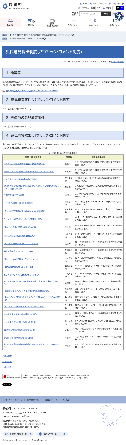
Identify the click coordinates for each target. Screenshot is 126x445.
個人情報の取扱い (33, 400)
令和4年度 (7, 367)
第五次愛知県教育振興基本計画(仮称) (20, 179)
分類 (115, 25)
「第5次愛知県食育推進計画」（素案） (19, 267)
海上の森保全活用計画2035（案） (18, 251)
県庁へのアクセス (50, 434)
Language (116, 3)
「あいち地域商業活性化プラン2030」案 (21, 259)
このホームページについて (12, 400)
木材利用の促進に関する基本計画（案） (20, 322)
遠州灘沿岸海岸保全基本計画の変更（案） (21, 314)
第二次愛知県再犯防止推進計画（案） (19, 236)
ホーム (12, 35)
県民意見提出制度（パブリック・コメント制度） (26, 38)
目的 (73, 25)
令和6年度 (7, 356)
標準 (98, 8)
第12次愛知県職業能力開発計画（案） (19, 330)
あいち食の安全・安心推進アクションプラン (22, 275)
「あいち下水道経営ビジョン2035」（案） (21, 244)
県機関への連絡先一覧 (18, 434)
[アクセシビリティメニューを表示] (119, 16)
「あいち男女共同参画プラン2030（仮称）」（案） (24, 306)
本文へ (85, 3)
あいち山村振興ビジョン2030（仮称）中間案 (23, 219)
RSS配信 (66, 400)
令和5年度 (7, 362)
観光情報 (31, 25)
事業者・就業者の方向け (52, 25)
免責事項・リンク (51, 400)
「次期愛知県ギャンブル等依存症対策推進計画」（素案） (27, 291)
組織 (94, 25)
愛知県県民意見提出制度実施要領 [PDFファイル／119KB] (32, 91)
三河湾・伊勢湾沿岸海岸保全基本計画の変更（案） (24, 164)
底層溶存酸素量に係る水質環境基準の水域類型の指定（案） (29, 172)
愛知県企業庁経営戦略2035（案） (18, 338)
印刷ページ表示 (117, 62)
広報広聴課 (35, 35)
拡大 (93, 8)
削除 (44, 39)
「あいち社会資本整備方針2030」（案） (20, 227)
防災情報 (10, 25)
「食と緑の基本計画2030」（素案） (18, 203)
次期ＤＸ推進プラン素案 (14, 195)
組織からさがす (23, 35)
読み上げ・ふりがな (100, 3)
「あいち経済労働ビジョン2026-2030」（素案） (24, 211)
